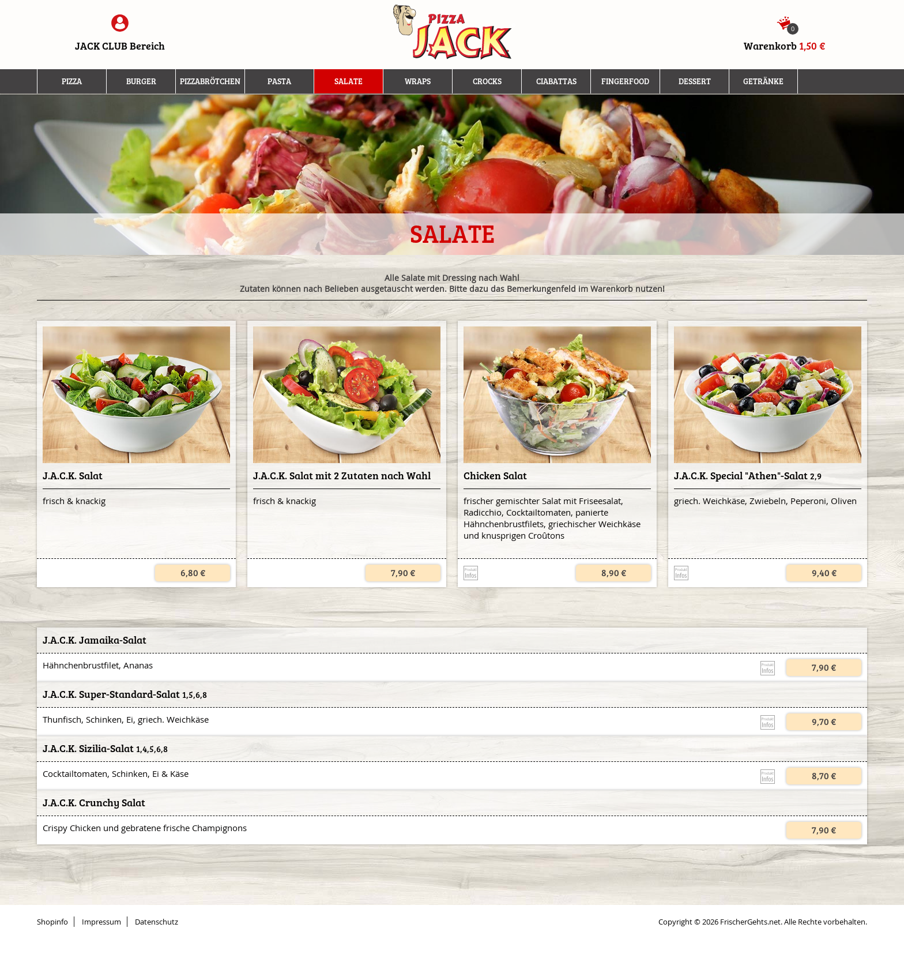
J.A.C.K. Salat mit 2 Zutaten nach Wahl (342, 476)
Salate (348, 81)
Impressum (101, 921)
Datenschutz (156, 921)
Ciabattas (556, 81)
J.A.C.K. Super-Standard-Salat (111, 694)
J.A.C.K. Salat (73, 476)
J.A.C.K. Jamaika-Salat (94, 640)
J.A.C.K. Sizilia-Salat (88, 748)
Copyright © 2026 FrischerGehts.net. (720, 921)
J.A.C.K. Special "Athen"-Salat (741, 476)
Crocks (487, 81)
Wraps (418, 81)
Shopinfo (52, 921)
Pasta (279, 81)
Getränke (763, 81)
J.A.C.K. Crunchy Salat (94, 803)
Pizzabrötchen (210, 81)
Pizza (72, 81)
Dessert (695, 81)
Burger (141, 81)
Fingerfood (625, 81)
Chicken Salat (495, 476)
